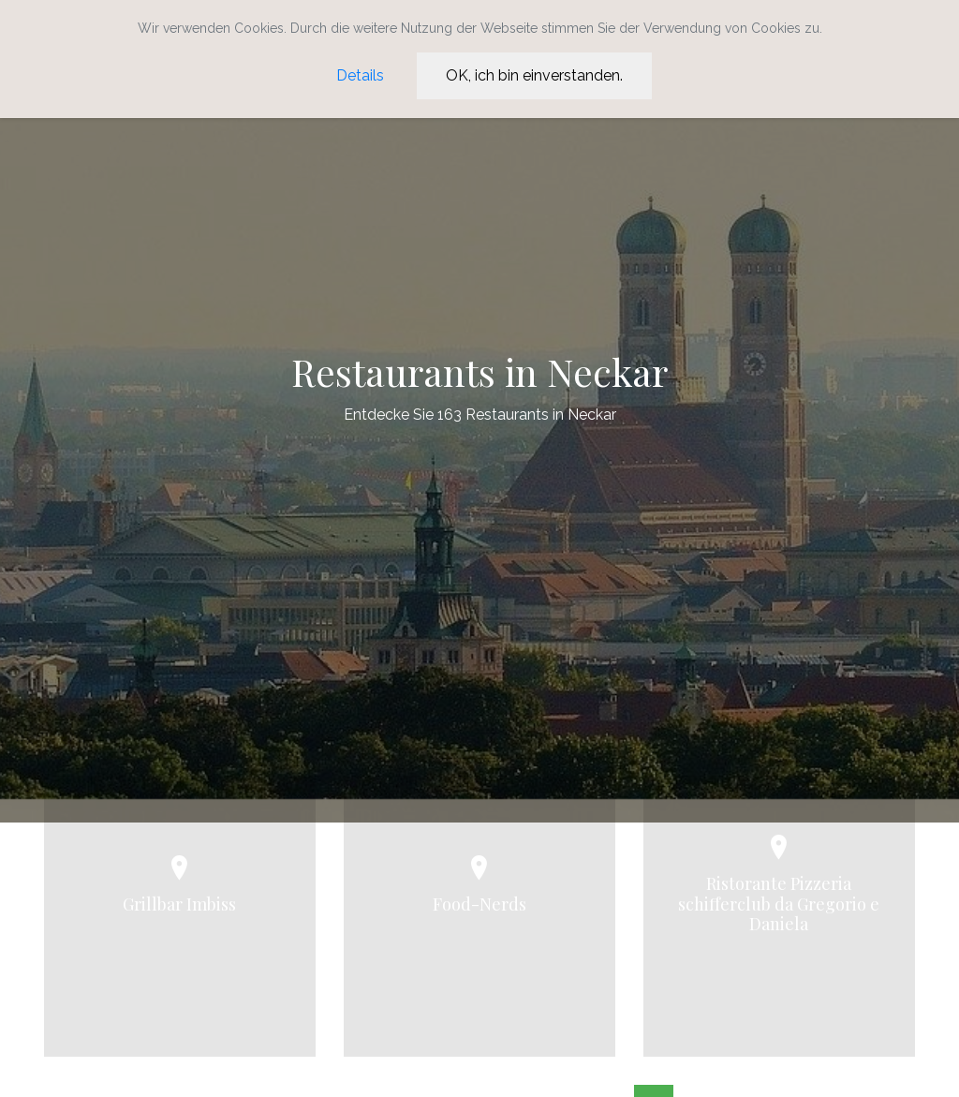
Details (360, 75)
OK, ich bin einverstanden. (534, 75)
